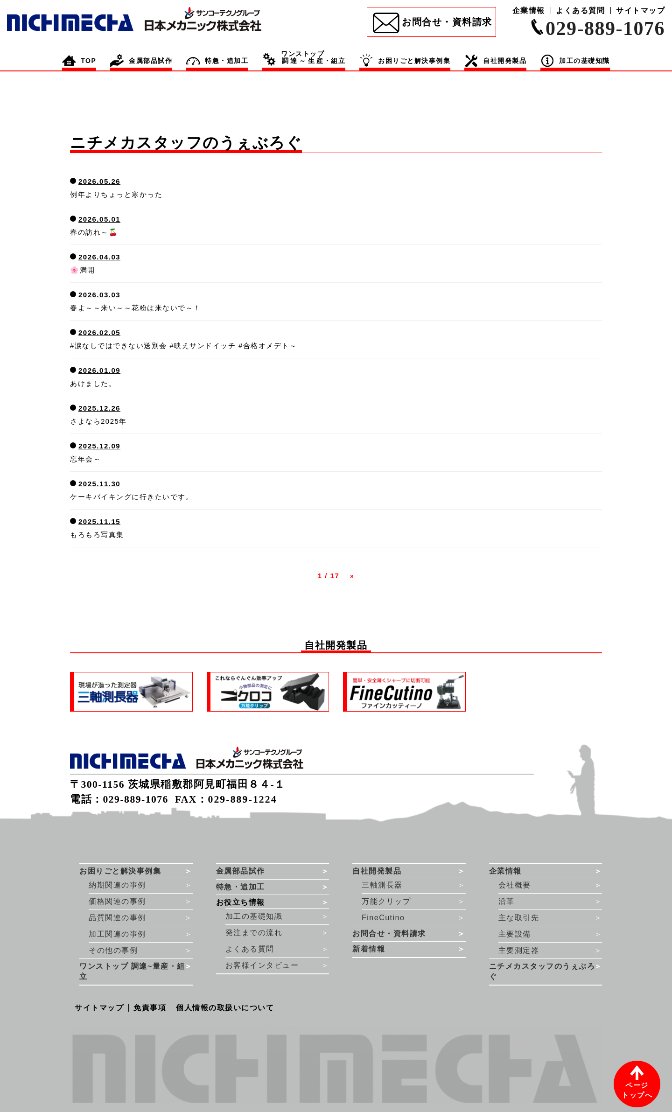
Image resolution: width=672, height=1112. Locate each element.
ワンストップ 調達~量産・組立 (132, 971)
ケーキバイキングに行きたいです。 (131, 497)
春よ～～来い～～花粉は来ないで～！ (135, 308)
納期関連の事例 (117, 885)
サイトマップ (640, 10)
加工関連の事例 (117, 934)
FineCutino (383, 918)
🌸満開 (82, 270)
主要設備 (514, 934)
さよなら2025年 (98, 421)
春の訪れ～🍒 (94, 232)
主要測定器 (518, 950)
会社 (514, 885)
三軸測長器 (382, 885)
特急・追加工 (226, 60)
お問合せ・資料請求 (447, 22)
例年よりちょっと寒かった (116, 194)
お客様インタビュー (262, 965)
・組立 (313, 57)
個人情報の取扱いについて (225, 1008)
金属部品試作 (150, 60)
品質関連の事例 (117, 918)
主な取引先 (518, 918)
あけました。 (93, 383)
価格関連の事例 (117, 901)
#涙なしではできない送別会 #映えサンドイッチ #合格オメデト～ (183, 346)
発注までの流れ (254, 933)
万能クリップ (386, 901)
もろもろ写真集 (97, 535)
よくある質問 (580, 10)
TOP (88, 60)
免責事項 (149, 1008)
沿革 (506, 901)
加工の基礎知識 (254, 916)
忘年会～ (85, 459)
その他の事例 (113, 950)
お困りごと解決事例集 (414, 60)
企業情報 (528, 10)
